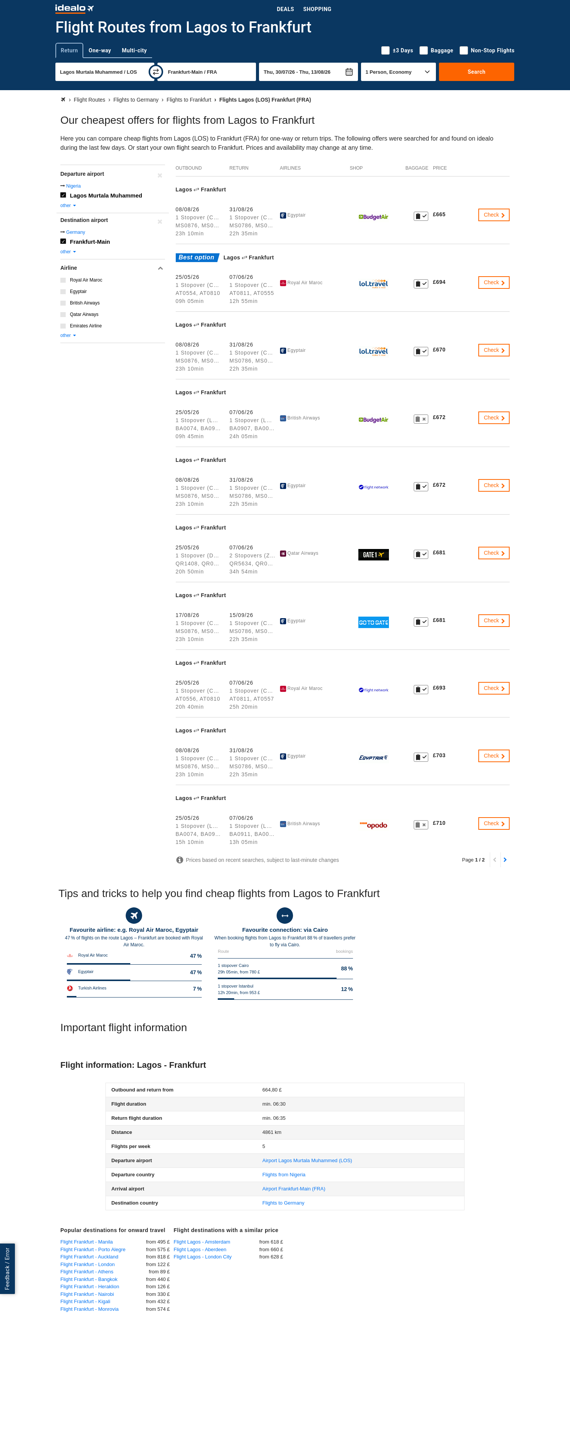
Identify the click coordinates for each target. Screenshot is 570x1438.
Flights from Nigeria (284, 1174)
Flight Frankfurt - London (87, 1264)
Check (495, 215)
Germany (75, 232)
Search (477, 72)
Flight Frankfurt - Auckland (89, 1257)
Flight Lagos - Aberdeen (200, 1249)
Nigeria (73, 186)
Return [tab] (69, 50)
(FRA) (293, 1189)
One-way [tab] (100, 50)
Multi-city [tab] (134, 50)
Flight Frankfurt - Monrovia (89, 1309)
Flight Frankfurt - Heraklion (89, 1286)
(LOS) (307, 1160)
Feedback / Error (7, 1268)
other (68, 205)
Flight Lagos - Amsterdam (202, 1242)
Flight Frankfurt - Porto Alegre (93, 1249)
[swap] (156, 72)
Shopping (317, 9)
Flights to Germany (283, 1203)
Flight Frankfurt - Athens (86, 1271)
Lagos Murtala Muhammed (106, 195)
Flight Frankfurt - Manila (86, 1242)
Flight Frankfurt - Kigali (85, 1301)
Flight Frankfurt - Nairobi (87, 1294)
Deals (285, 9)
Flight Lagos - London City (203, 1257)
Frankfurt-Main (90, 241)
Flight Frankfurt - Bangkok (89, 1279)
